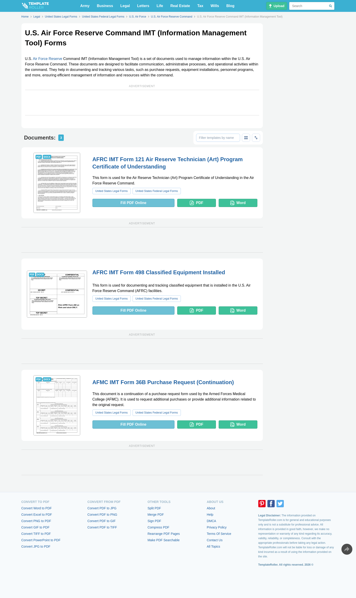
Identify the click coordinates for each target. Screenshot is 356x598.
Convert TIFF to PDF (36, 534)
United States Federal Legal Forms (157, 191)
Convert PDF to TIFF (102, 527)
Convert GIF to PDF (35, 527)
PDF (196, 203)
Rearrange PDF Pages (164, 534)
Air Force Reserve (47, 59)
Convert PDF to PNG (102, 514)
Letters (143, 6)
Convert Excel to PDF (36, 514)
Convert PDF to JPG (102, 508)
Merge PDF (156, 514)
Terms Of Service (219, 534)
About (211, 508)
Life (159, 6)
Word (238, 203)
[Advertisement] (142, 102)
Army (85, 6)
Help (210, 514)
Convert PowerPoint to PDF (41, 540)
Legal (125, 6)
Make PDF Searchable (164, 540)
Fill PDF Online (133, 203)
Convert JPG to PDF (36, 546)
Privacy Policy (217, 527)
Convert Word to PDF (36, 508)
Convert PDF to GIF (101, 521)
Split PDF (154, 508)
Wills (215, 6)
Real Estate (180, 6)
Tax (200, 6)
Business (105, 6)
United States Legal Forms (111, 191)
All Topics (213, 546)
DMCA (211, 521)
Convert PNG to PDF (36, 521)
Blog (230, 6)
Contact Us (215, 540)
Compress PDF (158, 527)
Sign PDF (154, 521)
